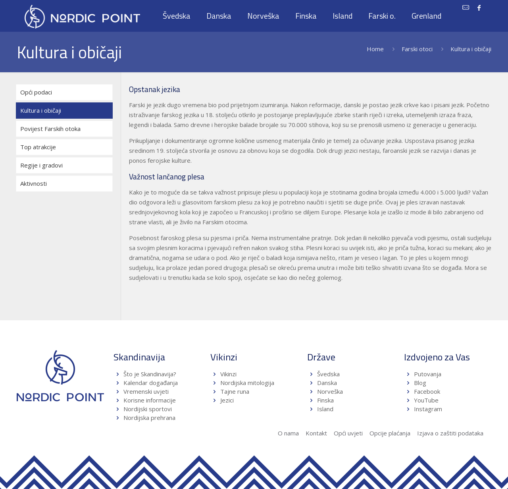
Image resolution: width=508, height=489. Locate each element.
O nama (288, 433)
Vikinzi (228, 374)
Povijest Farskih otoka (50, 129)
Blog (420, 383)
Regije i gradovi (41, 165)
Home (375, 49)
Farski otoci (417, 49)
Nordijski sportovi (147, 409)
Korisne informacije (149, 400)
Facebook (427, 391)
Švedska (328, 374)
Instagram (428, 409)
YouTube (425, 400)
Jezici (227, 400)
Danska (327, 383)
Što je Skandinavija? (149, 374)
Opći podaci (36, 92)
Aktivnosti (33, 183)
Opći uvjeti (348, 433)
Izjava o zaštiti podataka (450, 433)
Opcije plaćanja (389, 433)
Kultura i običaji (40, 110)
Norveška (330, 391)
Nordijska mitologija (247, 383)
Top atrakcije (38, 147)
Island (325, 409)
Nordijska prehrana (149, 418)
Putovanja (427, 374)
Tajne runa (234, 391)
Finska (325, 400)
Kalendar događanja (150, 383)
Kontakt (316, 433)
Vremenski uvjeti (146, 391)
